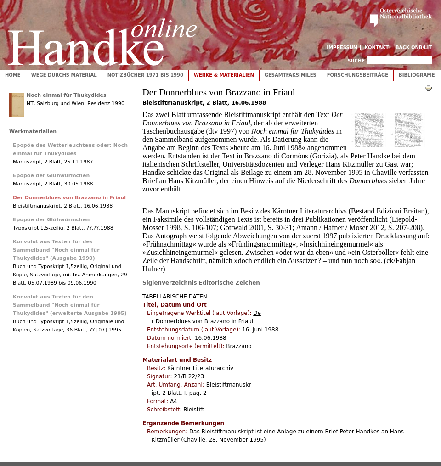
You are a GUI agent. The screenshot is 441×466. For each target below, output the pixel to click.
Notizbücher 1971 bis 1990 (145, 75)
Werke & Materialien (224, 75)
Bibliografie (417, 75)
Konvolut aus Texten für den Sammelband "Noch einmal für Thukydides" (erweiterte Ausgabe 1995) (70, 305)
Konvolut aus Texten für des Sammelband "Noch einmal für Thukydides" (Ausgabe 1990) (56, 250)
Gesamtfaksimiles (291, 75)
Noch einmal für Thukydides (67, 95)
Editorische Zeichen (229, 283)
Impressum (342, 47)
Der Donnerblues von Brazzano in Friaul (69, 198)
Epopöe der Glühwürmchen (51, 176)
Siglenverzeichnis (169, 283)
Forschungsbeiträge (357, 75)
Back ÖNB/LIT (414, 47)
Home (13, 75)
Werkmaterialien (33, 132)
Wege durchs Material (64, 75)
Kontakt (377, 47)
